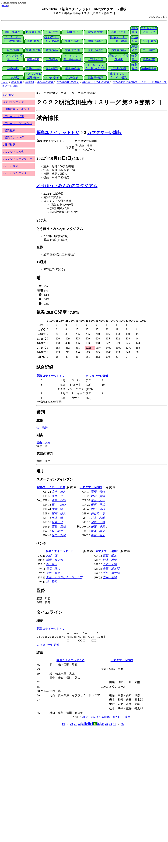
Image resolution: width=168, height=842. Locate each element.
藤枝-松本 (149, 59)
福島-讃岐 (33, 59)
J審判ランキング (13, 137)
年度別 (29, 82)
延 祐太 (57, 530)
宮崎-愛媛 (33, 41)
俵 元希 (42, 427)
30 (110, 723)
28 (102, 723)
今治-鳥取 (13, 77)
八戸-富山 (13, 50)
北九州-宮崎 (118, 68)
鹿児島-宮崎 (118, 50)
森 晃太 (51, 564)
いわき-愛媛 (148, 41)
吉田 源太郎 (111, 568)
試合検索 (16, 82)
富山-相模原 (148, 68)
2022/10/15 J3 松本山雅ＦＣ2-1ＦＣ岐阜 (106, 716)
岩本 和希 (98, 517)
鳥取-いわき (33, 68)
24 (87, 723)
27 (98, 723)
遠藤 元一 (98, 500)
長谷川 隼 (98, 513)
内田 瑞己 (98, 509)
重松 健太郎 (111, 572)
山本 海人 (59, 491)
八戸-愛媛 (72, 77)
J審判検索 (9, 130)
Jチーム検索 (10, 165)
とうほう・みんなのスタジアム (66, 185)
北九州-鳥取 (72, 41)
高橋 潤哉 (59, 526)
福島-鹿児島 (33, 50)
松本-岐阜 (52, 59)
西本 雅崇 (110, 559)
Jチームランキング (15, 172)
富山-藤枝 (149, 50)
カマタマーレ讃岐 (104, 132)
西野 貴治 (98, 495)
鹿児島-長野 (95, 77)
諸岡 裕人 (59, 513)
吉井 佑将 (110, 577)
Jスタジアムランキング (17, 158)
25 (91, 723)
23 (83, 723)
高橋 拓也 (98, 491)
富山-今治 (72, 31)
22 (79, 723)
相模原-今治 (72, 68)
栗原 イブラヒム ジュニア (64, 577)
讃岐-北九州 (12, 31)
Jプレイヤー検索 (13, 116)
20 (71, 723)
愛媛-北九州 (72, 50)
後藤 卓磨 (98, 526)
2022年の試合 (45, 82)
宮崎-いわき (118, 31)
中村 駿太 (98, 535)
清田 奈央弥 (54, 559)
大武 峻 (57, 509)
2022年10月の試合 (68, 82)
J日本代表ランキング (16, 109)
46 (122, 723)
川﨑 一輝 (98, 522)
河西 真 (57, 495)
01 (63, 723)
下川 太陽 (110, 564)
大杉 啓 (51, 555)
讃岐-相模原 (95, 41)
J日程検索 (9, 144)
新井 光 (57, 522)
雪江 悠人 (53, 568)
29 (106, 723)
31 (114, 723)
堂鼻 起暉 (59, 500)
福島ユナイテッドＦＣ (57, 132)
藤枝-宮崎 (52, 50)
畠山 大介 (43, 442)
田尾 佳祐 (98, 504)
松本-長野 (52, 31)
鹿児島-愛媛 (95, 31)
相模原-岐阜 (33, 31)
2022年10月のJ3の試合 (96, 82)
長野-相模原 (95, 50)
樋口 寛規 (59, 535)
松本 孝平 (98, 530)
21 (75, 723)
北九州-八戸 (95, 59)
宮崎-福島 (13, 68)
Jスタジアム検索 (13, 151)
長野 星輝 (53, 572)
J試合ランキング (13, 101)
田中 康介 (59, 504)
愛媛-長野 (52, 68)
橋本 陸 (57, 517)
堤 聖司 (51, 581)
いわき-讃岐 (51, 77)
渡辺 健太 (110, 555)
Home (5, 5)
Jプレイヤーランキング (17, 123)
